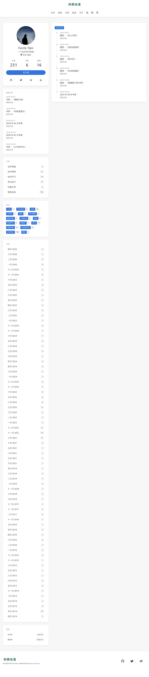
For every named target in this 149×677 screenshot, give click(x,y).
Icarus (37, 663)
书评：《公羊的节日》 (16, 147)
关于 (81, 13)
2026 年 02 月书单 (14, 135)
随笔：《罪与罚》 (68, 59)
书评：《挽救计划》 (15, 99)
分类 (67, 13)
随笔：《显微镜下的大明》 (72, 83)
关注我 (26, 72)
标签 (74, 13)
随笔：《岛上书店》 (69, 35)
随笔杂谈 (63, 38)
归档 (60, 13)
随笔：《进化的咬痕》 (70, 47)
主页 (53, 13)
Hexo (31, 663)
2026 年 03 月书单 (14, 123)
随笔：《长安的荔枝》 (70, 71)
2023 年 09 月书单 (68, 94)
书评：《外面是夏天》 (16, 111)
